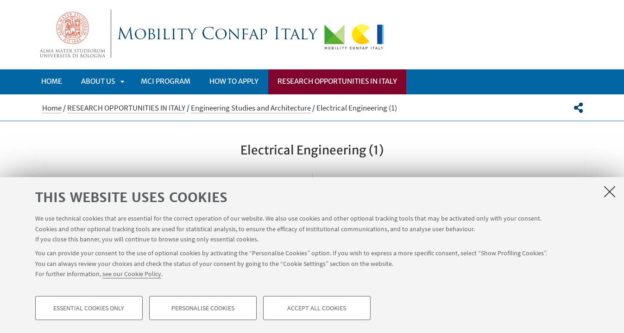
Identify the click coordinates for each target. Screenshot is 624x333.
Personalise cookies (202, 308)
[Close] (609, 191)
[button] (578, 107)
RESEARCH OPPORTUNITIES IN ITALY (337, 81)
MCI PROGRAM (165, 81)
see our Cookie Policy (131, 274)
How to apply (233, 81)
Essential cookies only (88, 308)
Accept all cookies (316, 308)
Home (51, 81)
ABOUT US (98, 81)
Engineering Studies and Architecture (251, 108)
